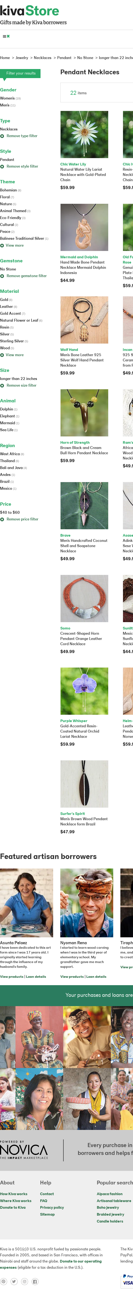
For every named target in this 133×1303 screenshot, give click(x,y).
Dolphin (8, 409)
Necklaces (9, 129)
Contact (47, 1194)
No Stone (8, 269)
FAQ (43, 1201)
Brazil (7, 482)
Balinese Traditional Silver (24, 239)
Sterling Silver (14, 341)
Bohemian (10, 190)
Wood (7, 348)
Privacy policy (52, 1208)
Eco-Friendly (13, 218)
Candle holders (110, 1221)
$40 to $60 (10, 513)
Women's (10, 98)
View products (11, 977)
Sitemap (47, 1215)
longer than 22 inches (18, 379)
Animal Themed (15, 211)
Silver (7, 334)
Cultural (9, 225)
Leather (8, 307)
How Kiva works (13, 1194)
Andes (7, 475)
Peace (7, 232)
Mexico (8, 489)
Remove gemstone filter (23, 276)
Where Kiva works (15, 1201)
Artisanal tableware (114, 1201)
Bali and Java (13, 468)
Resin (7, 327)
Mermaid (9, 423)
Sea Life (9, 430)
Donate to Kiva (13, 1208)
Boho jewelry (108, 1208)
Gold (6, 300)
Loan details (36, 977)
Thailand (9, 461)
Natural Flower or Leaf (21, 321)
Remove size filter (18, 386)
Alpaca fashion (110, 1194)
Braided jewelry (110, 1215)
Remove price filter (19, 519)
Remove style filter (19, 167)
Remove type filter (18, 136)
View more (12, 246)
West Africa (12, 454)
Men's (7, 105)
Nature (8, 204)
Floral (7, 197)
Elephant (9, 416)
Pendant (7, 160)
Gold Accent (12, 314)
